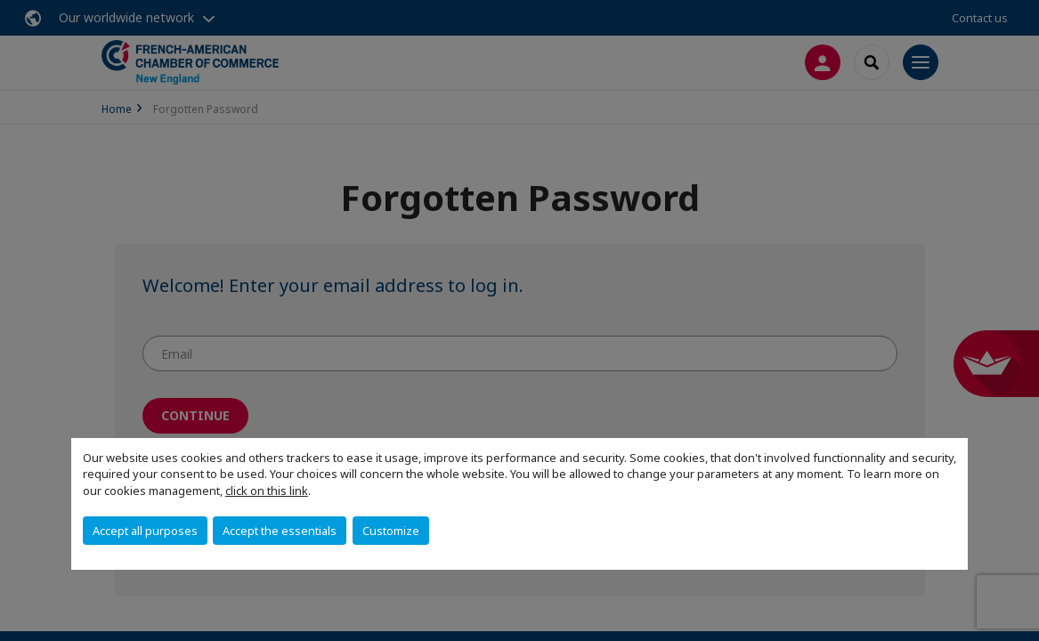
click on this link (266, 491)
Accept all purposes (145, 531)
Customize (390, 531)
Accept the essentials (280, 531)
